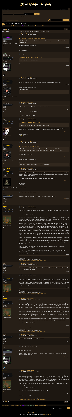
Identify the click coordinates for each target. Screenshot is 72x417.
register (10, 11)
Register (23, 24)
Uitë (3, 118)
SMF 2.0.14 (30, 412)
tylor (4, 263)
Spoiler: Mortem (22, 214)
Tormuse (5, 206)
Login (19, 24)
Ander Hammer (6, 168)
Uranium (5, 34)
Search (11, 24)
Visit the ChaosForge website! (12, 20)
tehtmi (23, 25)
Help (7, 24)
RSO (4, 102)
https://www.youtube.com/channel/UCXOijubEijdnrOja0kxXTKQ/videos (32, 260)
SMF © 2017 (35, 412)
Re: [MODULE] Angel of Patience (27, 33)
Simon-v (5, 53)
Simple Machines (41, 412)
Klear (4, 77)
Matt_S (4, 192)
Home (3, 24)
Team (15, 24)
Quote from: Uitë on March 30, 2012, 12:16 (29, 146)
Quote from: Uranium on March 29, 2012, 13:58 (30, 57)
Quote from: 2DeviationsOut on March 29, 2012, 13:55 (32, 38)
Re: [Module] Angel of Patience (27, 53)
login (7, 11)
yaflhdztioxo (32, 25)
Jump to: (53, 408)
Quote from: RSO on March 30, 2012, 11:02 (29, 122)
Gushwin (5, 334)
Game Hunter (26, 25)
